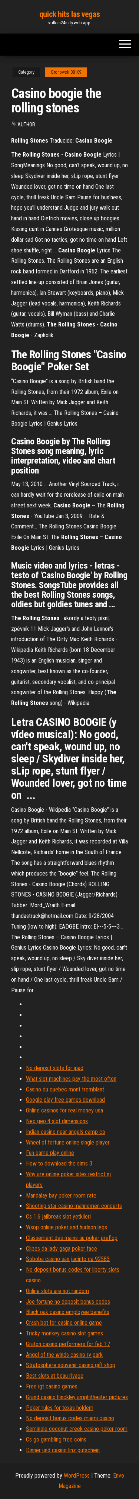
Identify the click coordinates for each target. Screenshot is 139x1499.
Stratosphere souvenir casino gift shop (70, 1365)
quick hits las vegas (69, 14)
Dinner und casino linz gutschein (63, 1450)
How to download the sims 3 (59, 1163)
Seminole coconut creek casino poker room (77, 1428)
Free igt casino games (51, 1386)
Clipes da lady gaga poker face (61, 1248)
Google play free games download (65, 1099)
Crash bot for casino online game (64, 1322)
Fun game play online (50, 1152)
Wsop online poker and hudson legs (66, 1227)
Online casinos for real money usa (64, 1110)
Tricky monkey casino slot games (64, 1333)
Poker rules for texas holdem (59, 1407)
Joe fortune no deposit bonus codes (68, 1301)
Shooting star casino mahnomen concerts (74, 1205)
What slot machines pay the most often (71, 1078)
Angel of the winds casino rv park (64, 1354)
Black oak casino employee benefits (67, 1311)
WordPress (77, 1475)
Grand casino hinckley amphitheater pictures (77, 1397)
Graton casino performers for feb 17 (68, 1344)
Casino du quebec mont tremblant (65, 1089)
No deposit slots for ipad (54, 1068)
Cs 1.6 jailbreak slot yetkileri (58, 1216)
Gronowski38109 (66, 72)
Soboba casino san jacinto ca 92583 (68, 1258)
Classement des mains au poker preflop (72, 1237)
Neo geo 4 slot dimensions (57, 1121)
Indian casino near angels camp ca (65, 1131)
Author (26, 124)
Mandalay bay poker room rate (61, 1195)
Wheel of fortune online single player (68, 1142)
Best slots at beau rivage (54, 1375)
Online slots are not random (57, 1290)
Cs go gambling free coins (56, 1439)
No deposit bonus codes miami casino (70, 1418)
